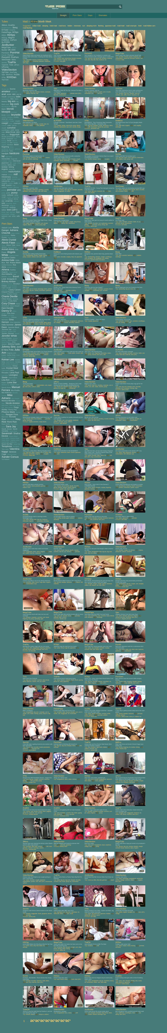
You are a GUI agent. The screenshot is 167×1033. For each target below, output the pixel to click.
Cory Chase (8, 303)
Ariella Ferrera (7, 265)
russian (9, 197)
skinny (16, 199)
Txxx (11, 65)
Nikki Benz (5, 405)
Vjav (3, 74)
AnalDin (11, 25)
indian (10, 161)
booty (4, 115)
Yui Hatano (5, 459)
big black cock (127, 189)
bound (73, 452)
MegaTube (6, 47)
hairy (11, 151)
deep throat (10, 132)
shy (30, 982)
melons (10, 174)
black (4, 109)
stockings (5, 205)
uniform (30, 159)
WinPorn (9, 74)
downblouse (122, 486)
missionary (6, 177)
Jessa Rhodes (7, 338)
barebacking (5, 99)
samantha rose (95, 128)
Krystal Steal (12, 368)
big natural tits (6, 106)
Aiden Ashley (15, 233)
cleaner (76, 550)
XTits (4, 77)
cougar (12, 121)
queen (98, 915)
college (11, 119)
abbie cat (62, 950)
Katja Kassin (11, 357)
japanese (5, 163)
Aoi (7, 263)
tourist (93, 192)
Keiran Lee (8, 359)
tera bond (102, 260)
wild (3, 218)
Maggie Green (14, 385)
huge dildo (42, 582)
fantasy (4, 142)
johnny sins (32, 916)
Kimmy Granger (7, 366)
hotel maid (53, 26)
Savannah (7, 433)
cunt (12, 130)
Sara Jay (11, 426)
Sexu (14, 60)
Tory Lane (5, 449)
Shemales (103, 15)
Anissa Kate (8, 260)
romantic (105, 290)
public (8, 193)
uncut (71, 913)
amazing (59, 947)
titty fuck (12, 212)
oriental (72, 93)
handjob (5, 153)
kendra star (63, 619)
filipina (29, 224)
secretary (31, 191)
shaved (10, 199)
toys (18, 212)
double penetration (8, 137)
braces (42, 92)
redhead (10, 195)
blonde (10, 108)
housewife (26, 125)
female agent (65, 518)
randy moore (42, 422)
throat (3, 212)
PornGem (5, 53)
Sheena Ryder (14, 438)
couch (28, 385)
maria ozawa (125, 983)
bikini (58, 353)
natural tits (6, 181)
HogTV (11, 37)
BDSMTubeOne (7, 28)
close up (5, 119)
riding (16, 195)
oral (3, 185)
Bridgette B (12, 279)
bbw (12, 99)
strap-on (12, 205)
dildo (3, 135)
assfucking (11, 97)
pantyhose (118, 551)
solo (3, 203)
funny (11, 147)
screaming (15, 197)
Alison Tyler (10, 245)
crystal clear (125, 586)
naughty (4, 183)
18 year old (5, 89)
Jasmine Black (13, 327)
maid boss (62, 26)
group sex (5, 151)
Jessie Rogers (6, 342)
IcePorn (13, 40)
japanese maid (110, 26)
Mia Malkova (7, 393)
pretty (3, 193)
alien (27, 289)
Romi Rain (12, 422)
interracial (17, 161)
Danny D (7, 310)
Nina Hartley (9, 407)
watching (35, 159)
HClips (15, 32)
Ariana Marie (15, 263)
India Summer (8, 325)
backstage (40, 289)
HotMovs (5, 40)
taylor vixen (70, 489)
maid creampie (131, 26)
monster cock (16, 179)
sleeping (45, 26)
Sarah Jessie (7, 429)
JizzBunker (8, 44)
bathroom (35, 189)
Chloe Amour (7, 299)
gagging (48, 811)
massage (4, 172)
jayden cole (63, 489)
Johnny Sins (9, 346)
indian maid (36, 26)
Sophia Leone (14, 440)
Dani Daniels (7, 308)
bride (36, 322)
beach (89, 385)
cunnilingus (6, 130)
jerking (86, 224)
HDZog (4, 38)
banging (129, 681)
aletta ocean (125, 389)
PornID (4, 55)
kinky (19, 163)
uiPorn (16, 65)
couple (17, 121)
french (129, 95)
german (11, 149)
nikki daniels (63, 423)
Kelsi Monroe (10, 362)
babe (18, 96)
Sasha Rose (13, 431)
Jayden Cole (12, 331)
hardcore (14, 153)
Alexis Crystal (9, 239)
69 (57, 189)
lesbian (5, 167)
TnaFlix (12, 62)
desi (89, 60)
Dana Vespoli (14, 306)
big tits (14, 106)
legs (14, 165)
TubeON (5, 65)
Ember (4, 315)
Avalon (10, 277)
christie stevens (33, 814)
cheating (10, 117)
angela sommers (33, 422)
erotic (4, 138)
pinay (37, 224)
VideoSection (9, 69)
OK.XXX (12, 50)
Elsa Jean (11, 313)
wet (10, 216)
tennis (74, 127)
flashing (101, 26)
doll (94, 649)
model (4, 179)
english (125, 912)
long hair (12, 169)
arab (92, 845)
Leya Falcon (12, 377)
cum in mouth (106, 92)
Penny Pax (12, 410)
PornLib (11, 55)
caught (78, 159)
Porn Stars (77, 15)
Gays (90, 15)
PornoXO (6, 57)
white (14, 216)
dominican (106, 125)
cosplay (68, 257)
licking (11, 167)
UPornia (5, 67)
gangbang (5, 149)
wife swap (25, 63)
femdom (10, 145)
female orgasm (128, 57)
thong (78, 127)
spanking (9, 203)
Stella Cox (13, 442)
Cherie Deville (9, 296)
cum (9, 125)
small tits (9, 201)
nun (83, 26)
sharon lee (94, 716)
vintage (12, 214)
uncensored (5, 214)
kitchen (101, 386)
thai (37, 93)
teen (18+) (12, 209)
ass (14, 94)
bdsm (17, 99)
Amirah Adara (8, 249)
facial (9, 140)
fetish (16, 145)
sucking (12, 207)
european (9, 138)
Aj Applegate (6, 235)
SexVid (4, 62)
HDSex (11, 34)
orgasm (9, 185)
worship (25, 947)
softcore (16, 201)
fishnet (112, 616)
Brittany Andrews (7, 284)
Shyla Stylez (5, 440)
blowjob (6, 111)
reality (4, 195)
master (90, 1014)
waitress (77, 322)
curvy (17, 130)
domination (42, 290)
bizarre (63, 680)
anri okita (124, 224)
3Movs (4, 25)
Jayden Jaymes (8, 333)
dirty (7, 135)
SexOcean (6, 60)
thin (38, 748)
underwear (127, 487)
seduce (80, 518)
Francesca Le (6, 317)
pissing (4, 190)
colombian (106, 681)
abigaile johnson (126, 619)
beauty (4, 101)
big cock (14, 104)
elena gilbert (32, 750)
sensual (4, 199)
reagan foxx (32, 782)
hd (3, 156)
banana (34, 60)
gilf (78, 386)
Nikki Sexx (12, 405)
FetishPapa (6, 32)
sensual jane (32, 849)
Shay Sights (5, 438)
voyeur (137, 487)
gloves (55, 487)
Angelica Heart (14, 255)
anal (4, 94)
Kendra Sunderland (12, 364)
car (54, 322)
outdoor (4, 187)
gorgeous (44, 913)
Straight (63, 15)
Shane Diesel (13, 436)
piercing (16, 187)
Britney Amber (9, 281)
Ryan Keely (6, 424)
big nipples (66, 222)
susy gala (62, 61)
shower (78, 353)
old (20, 183)
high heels (8, 156)
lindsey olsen (63, 846)
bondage (14, 112)
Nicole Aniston (13, 403)
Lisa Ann (6, 380)
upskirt (132, 487)
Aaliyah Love (7, 228)
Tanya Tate (16, 444)
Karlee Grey (11, 355)
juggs (14, 163)
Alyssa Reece (12, 247)
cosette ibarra (64, 292)
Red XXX (5, 417)
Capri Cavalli (6, 288)
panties (10, 187)
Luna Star (12, 382)
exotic (86, 715)
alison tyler (94, 226)
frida (123, 60)
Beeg (15, 27)
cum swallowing (102, 223)
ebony (18, 137)
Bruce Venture (12, 286)
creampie (17, 123)
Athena (5, 269)
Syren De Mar (7, 444)
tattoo (4, 210)
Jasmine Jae (7, 329)
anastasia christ (64, 816)
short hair (122, 354)
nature (13, 181)
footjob (124, 945)
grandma (37, 486)
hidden (69, 26)
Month (41, 21)
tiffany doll (32, 455)
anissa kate (94, 750)
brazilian (74, 189)
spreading (37, 619)
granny (56, 388)
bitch (27, 519)
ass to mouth (30, 124)
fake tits (14, 140)
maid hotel (120, 26)
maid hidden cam (149, 26)
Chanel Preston (8, 292)
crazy (10, 123)
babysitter (29, 60)
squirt (14, 203)
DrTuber (5, 30)
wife (18, 216)
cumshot (11, 127)
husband (4, 161)
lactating (111, 419)
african (121, 780)
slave (35, 191)
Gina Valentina (15, 322)
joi (139, 222)
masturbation (14, 171)
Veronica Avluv (12, 454)
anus (123, 649)
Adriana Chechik (10, 231)
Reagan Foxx (12, 414)
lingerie (5, 169)
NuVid (4, 50)
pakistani (41, 61)
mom (9, 179)
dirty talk (93, 60)
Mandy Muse (6, 387)
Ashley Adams (11, 267)
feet (11, 142)
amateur (6, 91)
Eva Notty (11, 315)
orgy (14, 185)
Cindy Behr (12, 301)
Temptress (7, 446)
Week (48, 21)
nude (16, 183)
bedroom (121, 321)
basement (63, 452)
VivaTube (13, 72)
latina (9, 165)
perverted (40, 521)
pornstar (11, 189)
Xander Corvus (10, 456)
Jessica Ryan (12, 340)
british (8, 115)
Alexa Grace (12, 237)
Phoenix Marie (8, 412)
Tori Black (16, 446)
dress (102, 455)
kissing (4, 165)
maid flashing (27, 28)
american (14, 92)
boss (125, 157)
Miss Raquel (15, 398)
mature (4, 174)
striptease (5, 207)
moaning (14, 177)
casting (4, 117)
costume (68, 680)
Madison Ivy (5, 385)
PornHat (14, 52)
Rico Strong (11, 419)
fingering (5, 147)
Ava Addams (7, 274)
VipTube (5, 72)
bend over (60, 386)
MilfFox (14, 47)
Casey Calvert (14, 290)
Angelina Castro (8, 258)
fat (8, 142)
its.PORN (6, 42)
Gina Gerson (8, 320)
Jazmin (17, 333)
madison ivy (138, 716)
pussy (14, 192)
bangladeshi (73, 321)
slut (3, 201)
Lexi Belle (5, 375)
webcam (5, 216)
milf (16, 174)
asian (9, 94)
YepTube (5, 80)
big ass (11, 101)
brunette (16, 114)
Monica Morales (8, 401)
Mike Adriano (7, 396)
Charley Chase (12, 294)
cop (116, 191)
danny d (131, 716)
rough (4, 197)
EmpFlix (12, 30)
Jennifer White (9, 335)
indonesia (77, 26)
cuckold (4, 125)
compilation (5, 121)
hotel (139, 26)
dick (18, 132)
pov (19, 190)
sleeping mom (91, 26)
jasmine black (95, 260)
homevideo (6, 159)
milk (98, 945)
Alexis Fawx (8, 242)
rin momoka (32, 651)
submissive (62, 127)
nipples (10, 183)
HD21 (4, 35)
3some (12, 89)
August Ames (13, 272)
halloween (26, 292)
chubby (16, 117)
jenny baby (32, 356)
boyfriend (40, 60)
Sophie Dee (5, 442)
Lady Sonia (5, 370)
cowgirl (5, 123)
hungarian (99, 258)
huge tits (14, 159)
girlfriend (17, 149)
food (86, 617)
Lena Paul (14, 372)
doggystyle (14, 134)
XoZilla (16, 74)
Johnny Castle (14, 344)
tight (7, 212)
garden (70, 420)
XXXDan (11, 77)
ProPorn (15, 57)
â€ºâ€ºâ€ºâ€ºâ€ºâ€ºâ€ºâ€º (50, 1021)
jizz (11, 163)
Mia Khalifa (15, 390)
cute (3, 132)
